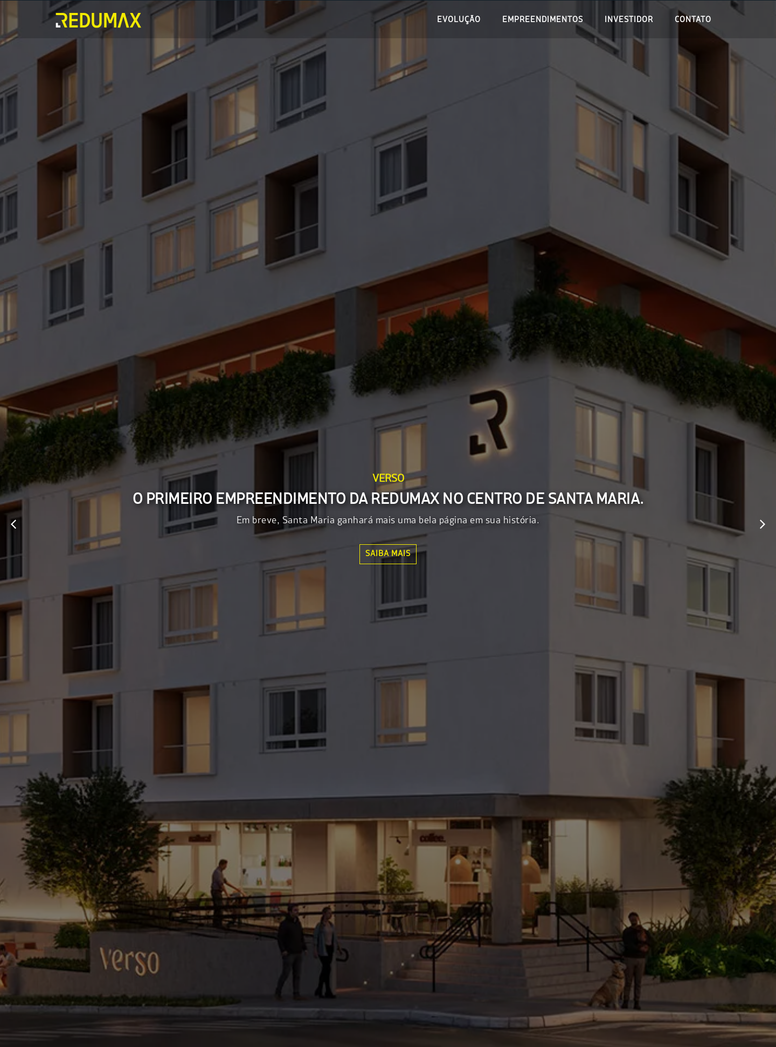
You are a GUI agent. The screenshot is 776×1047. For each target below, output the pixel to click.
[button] (13, 524)
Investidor (629, 20)
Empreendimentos (542, 20)
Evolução (459, 20)
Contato (693, 20)
